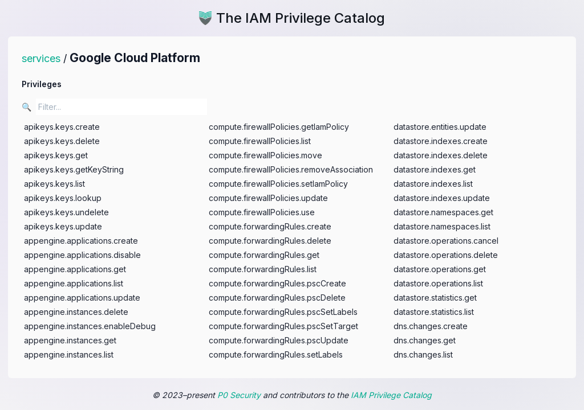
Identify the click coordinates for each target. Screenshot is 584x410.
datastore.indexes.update (442, 198)
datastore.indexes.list (433, 183)
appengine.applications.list (73, 283)
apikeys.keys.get (56, 155)
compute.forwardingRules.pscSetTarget (283, 326)
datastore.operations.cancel (446, 240)
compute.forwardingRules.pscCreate (277, 283)
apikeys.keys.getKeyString (74, 169)
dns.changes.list (423, 354)
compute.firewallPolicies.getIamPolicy (279, 127)
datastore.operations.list (438, 283)
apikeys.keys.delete (62, 141)
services (41, 58)
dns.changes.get (425, 340)
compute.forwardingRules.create (270, 226)
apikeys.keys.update (63, 226)
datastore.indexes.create (441, 141)
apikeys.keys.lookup (63, 198)
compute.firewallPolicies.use (262, 212)
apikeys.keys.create (62, 127)
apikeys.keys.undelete (66, 212)
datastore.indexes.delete (441, 155)
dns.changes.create (431, 326)
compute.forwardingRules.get (264, 255)
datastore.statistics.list (434, 312)
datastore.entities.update (440, 127)
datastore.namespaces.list (442, 226)
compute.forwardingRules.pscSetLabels (283, 312)
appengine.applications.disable (82, 255)
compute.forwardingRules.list (263, 269)
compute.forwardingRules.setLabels (276, 354)
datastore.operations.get (440, 269)
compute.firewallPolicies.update (268, 198)
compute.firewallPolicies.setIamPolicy (278, 183)
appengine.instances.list (68, 354)
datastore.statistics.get (435, 297)
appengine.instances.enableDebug (90, 326)
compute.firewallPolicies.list (260, 141)
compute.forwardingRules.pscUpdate (278, 340)
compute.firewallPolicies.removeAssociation (291, 169)
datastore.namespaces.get (443, 212)
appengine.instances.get (70, 340)
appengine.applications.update (82, 297)
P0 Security (239, 395)
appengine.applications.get (75, 269)
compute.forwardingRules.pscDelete (277, 297)
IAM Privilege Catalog (391, 395)
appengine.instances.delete (76, 312)
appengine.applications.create (81, 240)
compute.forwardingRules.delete (270, 240)
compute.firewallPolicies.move (265, 155)
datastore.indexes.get (435, 169)
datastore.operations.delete (446, 255)
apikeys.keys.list (54, 183)
